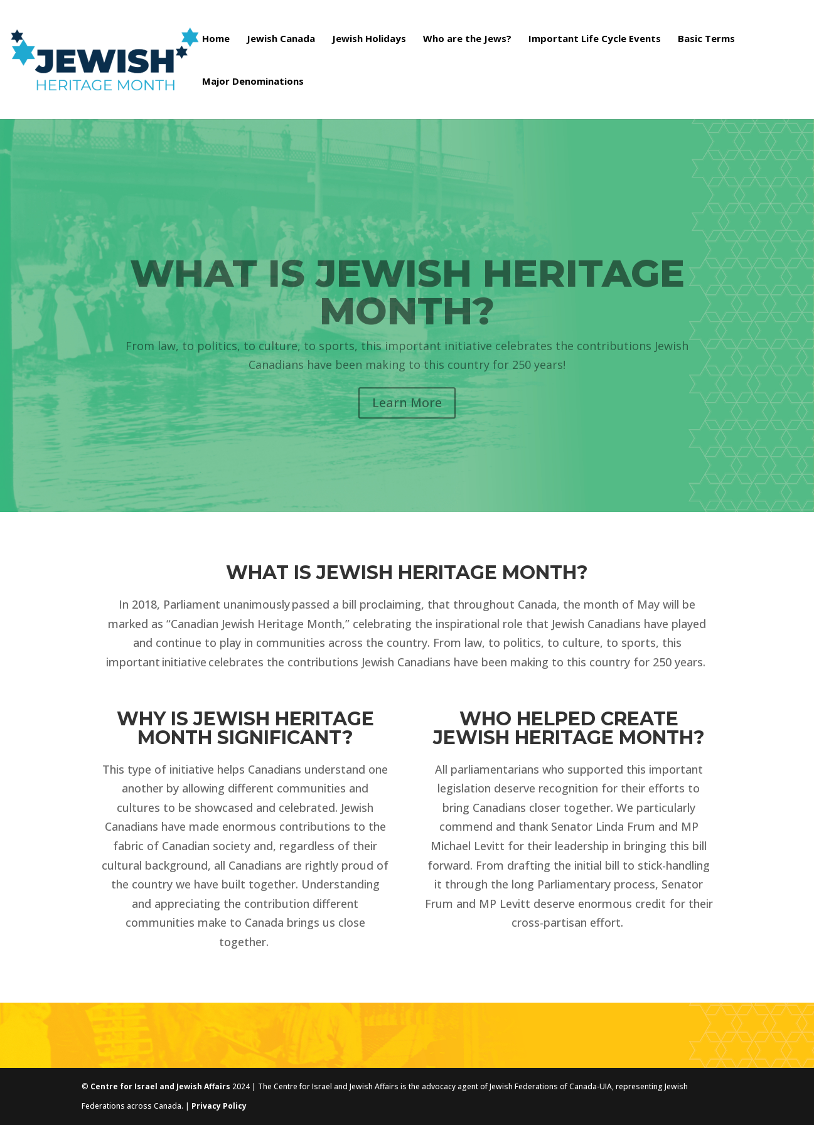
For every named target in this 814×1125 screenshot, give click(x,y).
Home (216, 39)
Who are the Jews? (467, 39)
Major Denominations (253, 82)
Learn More (407, 416)
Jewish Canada (281, 39)
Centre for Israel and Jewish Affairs (160, 1086)
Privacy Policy (219, 1106)
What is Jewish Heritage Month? (407, 306)
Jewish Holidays (369, 39)
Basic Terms (706, 39)
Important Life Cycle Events (594, 39)
